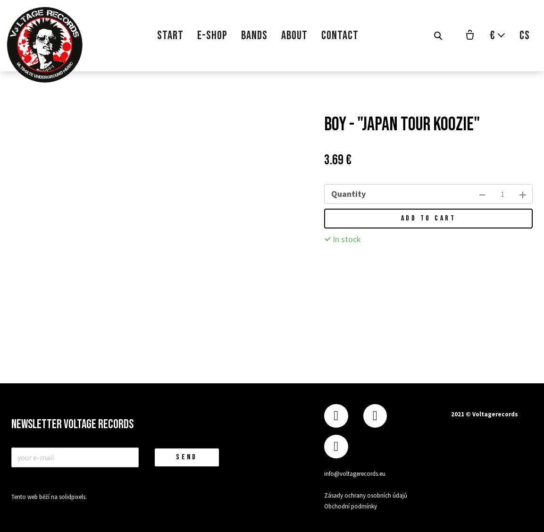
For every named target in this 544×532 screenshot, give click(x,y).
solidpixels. (73, 497)
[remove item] (482, 194)
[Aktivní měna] (498, 35)
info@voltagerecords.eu (354, 474)
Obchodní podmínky (350, 506)
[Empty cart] (470, 36)
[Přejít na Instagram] (375, 416)
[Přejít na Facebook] (336, 416)
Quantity (348, 193)
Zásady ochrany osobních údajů (365, 495)
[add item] (522, 194)
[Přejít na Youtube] (336, 446)
